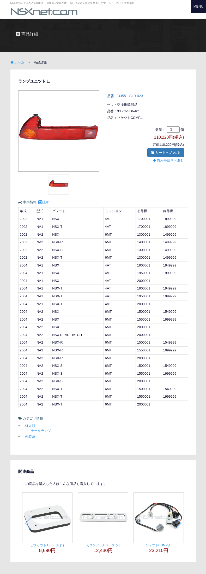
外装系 (30, 436)
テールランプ (41, 431)
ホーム (17, 62)
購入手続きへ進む (168, 160)
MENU (198, 6)
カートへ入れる (166, 152)
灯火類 (30, 426)
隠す (43, 202)
